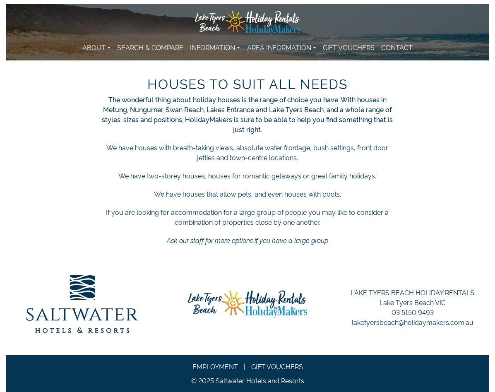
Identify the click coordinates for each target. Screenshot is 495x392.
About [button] (94, 47)
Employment (215, 366)
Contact (397, 47)
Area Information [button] (279, 47)
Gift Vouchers (349, 47)
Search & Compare (150, 47)
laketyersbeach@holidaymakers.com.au (412, 322)
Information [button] (212, 47)
